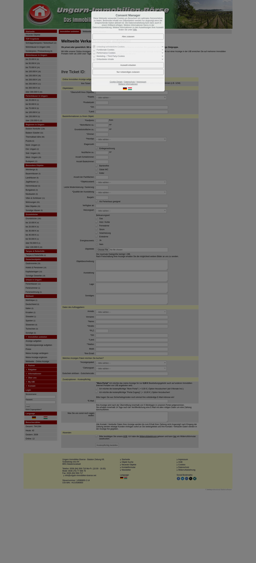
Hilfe (135, 30)
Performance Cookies (106, 53)
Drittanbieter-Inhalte (105, 59)
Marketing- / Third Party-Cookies (111, 56)
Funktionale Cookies (105, 50)
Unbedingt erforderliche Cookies (111, 47)
